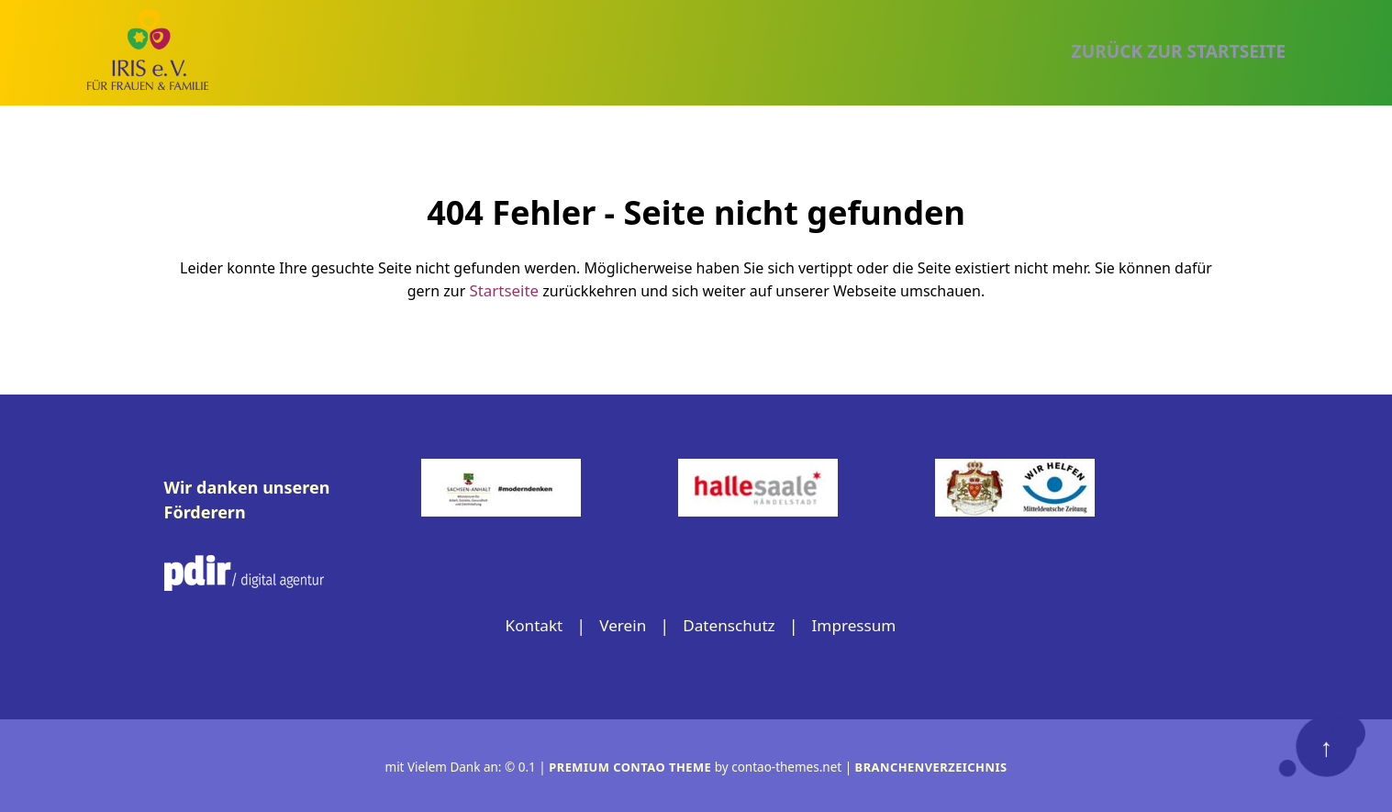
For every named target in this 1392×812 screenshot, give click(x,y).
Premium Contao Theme (626, 765)
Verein (620, 624)
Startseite (505, 289)
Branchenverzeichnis (935, 765)
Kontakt (528, 624)
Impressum (859, 624)
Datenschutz (729, 624)
